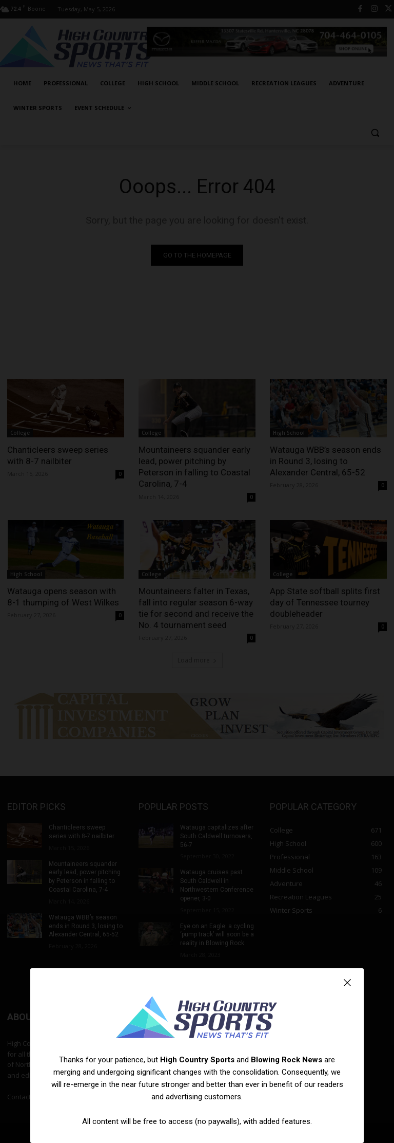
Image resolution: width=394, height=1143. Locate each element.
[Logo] (197, 1018)
